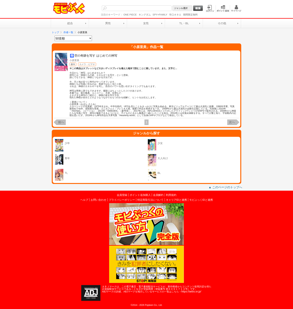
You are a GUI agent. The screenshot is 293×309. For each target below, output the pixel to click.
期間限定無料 (190, 14)
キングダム (145, 14)
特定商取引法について (150, 199)
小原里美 (74, 60)
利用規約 (171, 194)
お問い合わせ (98, 199)
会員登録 (122, 194)
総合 (70, 23)
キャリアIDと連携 (176, 199)
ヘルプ (84, 199)
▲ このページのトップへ (225, 187)
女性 (146, 23)
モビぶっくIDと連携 (201, 199)
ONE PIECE (130, 14)
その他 (222, 23)
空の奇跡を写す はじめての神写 (95, 55)
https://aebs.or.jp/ (191, 291)
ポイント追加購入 (140, 194)
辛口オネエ (175, 14)
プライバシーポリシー (122, 199)
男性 (108, 23)
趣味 (73, 64)
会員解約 (158, 194)
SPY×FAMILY (160, 14)
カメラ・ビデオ (87, 64)
